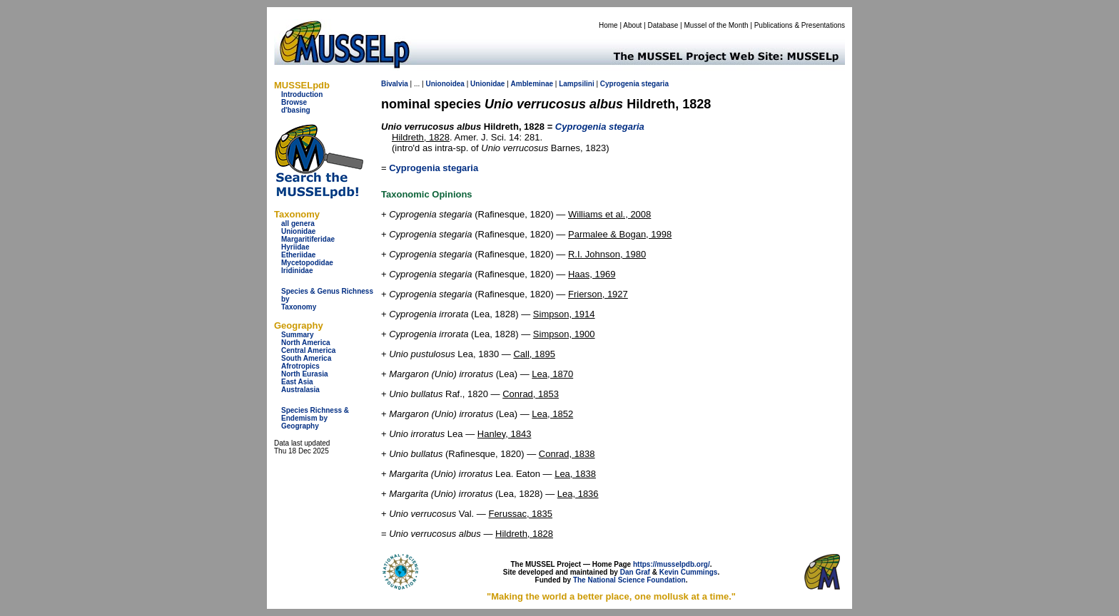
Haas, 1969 (592, 274)
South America (306, 358)
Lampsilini (576, 84)
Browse (294, 102)
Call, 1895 (534, 354)
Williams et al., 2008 (609, 214)
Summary (297, 335)
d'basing (295, 110)
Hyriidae (295, 247)
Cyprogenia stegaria (433, 168)
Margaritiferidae (308, 239)
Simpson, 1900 (564, 334)
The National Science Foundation (629, 580)
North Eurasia (304, 374)
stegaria (655, 84)
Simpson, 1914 (564, 314)
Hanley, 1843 (504, 433)
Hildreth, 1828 (421, 137)
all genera (298, 223)
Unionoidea (444, 84)
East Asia (297, 382)
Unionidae (298, 231)
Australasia (300, 390)
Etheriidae (298, 255)
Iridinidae (297, 270)
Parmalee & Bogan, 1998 (620, 234)
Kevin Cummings (688, 572)
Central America (308, 350)
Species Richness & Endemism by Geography (315, 418)
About (632, 25)
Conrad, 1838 (567, 453)
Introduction (302, 94)
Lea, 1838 (575, 473)
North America (305, 342)
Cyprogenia (619, 84)
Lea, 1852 (552, 414)
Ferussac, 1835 (520, 513)
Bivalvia (394, 84)
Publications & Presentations (799, 25)
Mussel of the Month (716, 25)
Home (608, 25)
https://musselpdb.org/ (671, 564)
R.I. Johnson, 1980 (607, 254)
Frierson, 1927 (598, 294)
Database (663, 25)
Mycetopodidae (307, 263)
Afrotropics (300, 366)
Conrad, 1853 (530, 394)
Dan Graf (635, 572)
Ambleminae (532, 84)
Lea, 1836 (578, 493)
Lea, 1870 (552, 374)
